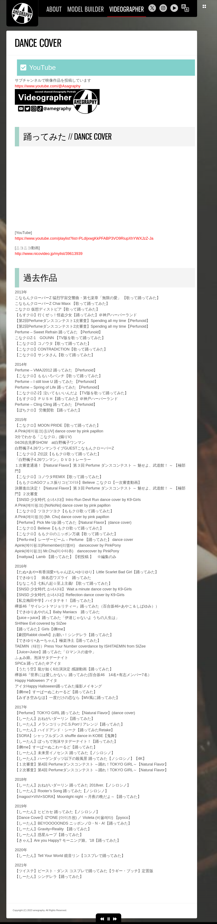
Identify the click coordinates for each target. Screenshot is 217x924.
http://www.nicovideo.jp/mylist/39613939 (48, 254)
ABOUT (54, 9)
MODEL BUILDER (85, 9)
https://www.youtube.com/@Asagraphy (47, 86)
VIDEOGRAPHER (126, 9)
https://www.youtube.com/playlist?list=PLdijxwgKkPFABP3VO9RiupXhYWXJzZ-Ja (84, 238)
